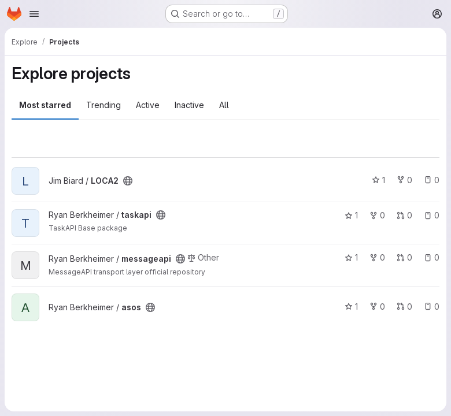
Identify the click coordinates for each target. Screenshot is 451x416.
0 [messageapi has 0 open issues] (431, 257)
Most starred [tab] (45, 105)
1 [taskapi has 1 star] (351, 215)
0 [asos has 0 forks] (377, 306)
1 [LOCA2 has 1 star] (378, 180)
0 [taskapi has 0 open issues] (431, 215)
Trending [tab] (103, 105)
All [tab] (224, 105)
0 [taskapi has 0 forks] (377, 215)
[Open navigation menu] (34, 14)
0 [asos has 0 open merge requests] (404, 306)
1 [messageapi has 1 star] (351, 257)
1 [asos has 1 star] (351, 306)
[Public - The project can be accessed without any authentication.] (127, 180)
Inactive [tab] (189, 105)
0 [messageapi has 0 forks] (377, 257)
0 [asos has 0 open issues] (431, 306)
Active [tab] (148, 105)
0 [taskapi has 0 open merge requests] (404, 215)
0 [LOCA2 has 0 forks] (404, 180)
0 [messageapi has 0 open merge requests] (404, 257)
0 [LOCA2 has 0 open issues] (431, 180)
